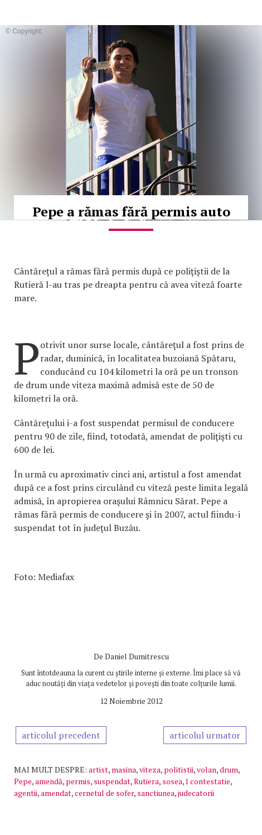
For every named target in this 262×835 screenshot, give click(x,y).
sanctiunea (155, 793)
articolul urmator (204, 735)
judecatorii (196, 793)
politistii (178, 769)
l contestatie (208, 781)
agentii (25, 793)
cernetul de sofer (104, 793)
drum (229, 769)
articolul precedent (61, 735)
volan (206, 769)
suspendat (112, 781)
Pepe (23, 781)
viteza (150, 769)
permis (78, 781)
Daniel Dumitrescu (137, 656)
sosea (172, 781)
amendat (56, 793)
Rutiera (146, 781)
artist (98, 769)
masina (123, 769)
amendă (48, 781)
